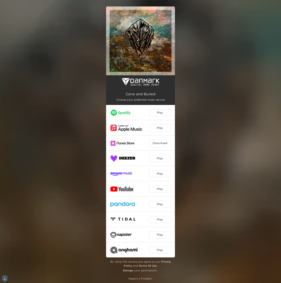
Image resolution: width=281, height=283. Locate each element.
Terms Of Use (148, 265)
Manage (128, 270)
